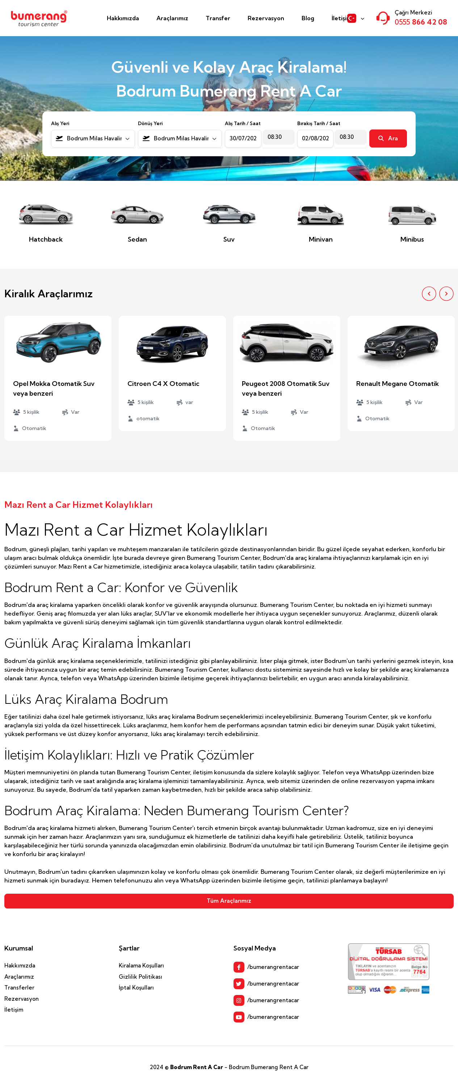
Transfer (218, 18)
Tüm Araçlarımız (229, 900)
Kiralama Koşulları (141, 965)
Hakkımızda (123, 18)
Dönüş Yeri (150, 123)
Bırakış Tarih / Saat (318, 123)
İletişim (342, 18)
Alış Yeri (60, 123)
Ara (388, 138)
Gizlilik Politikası (140, 976)
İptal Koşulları (136, 987)
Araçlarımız (172, 18)
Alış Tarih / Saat (243, 123)
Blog (308, 18)
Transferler (19, 987)
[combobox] (93, 139)
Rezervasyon (266, 18)
